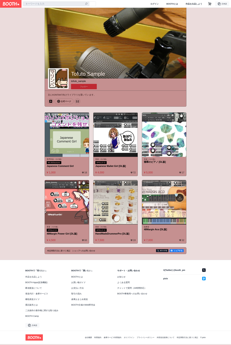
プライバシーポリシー (145, 338)
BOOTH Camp (32, 317)
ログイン (154, 4)
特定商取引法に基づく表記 (187, 338)
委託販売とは (31, 306)
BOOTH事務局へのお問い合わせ (132, 294)
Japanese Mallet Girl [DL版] (111, 166)
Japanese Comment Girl (60, 166)
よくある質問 (123, 283)
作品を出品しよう (194, 4)
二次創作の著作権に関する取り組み (41, 311)
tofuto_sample (78, 81)
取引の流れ (76, 294)
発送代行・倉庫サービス (36, 294)
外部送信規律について (165, 338)
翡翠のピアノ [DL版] (155, 162)
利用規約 (97, 338)
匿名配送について (33, 289)
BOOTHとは (172, 4)
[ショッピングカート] (210, 4)
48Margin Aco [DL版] (156, 230)
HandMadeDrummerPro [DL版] (113, 234)
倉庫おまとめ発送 (79, 300)
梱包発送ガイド (32, 300)
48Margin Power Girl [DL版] (62, 234)
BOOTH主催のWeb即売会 (83, 306)
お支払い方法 (77, 289)
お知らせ (121, 277)
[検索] (86, 4)
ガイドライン (129, 338)
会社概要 (88, 338)
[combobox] (56, 3)
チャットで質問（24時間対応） (131, 289)
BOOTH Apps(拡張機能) (36, 283)
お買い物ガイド (78, 283)
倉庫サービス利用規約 (112, 338)
